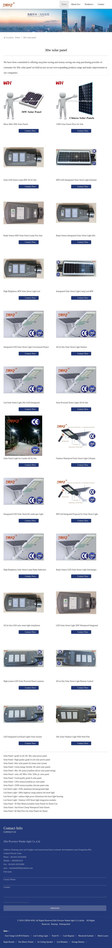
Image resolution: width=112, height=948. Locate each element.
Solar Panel (8, 756)
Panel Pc (55, 936)
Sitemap (54, 924)
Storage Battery (78, 942)
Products (89, 4)
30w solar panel (29, 37)
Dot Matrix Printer (26, 942)
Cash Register (68, 936)
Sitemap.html (64, 924)
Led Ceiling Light (40, 936)
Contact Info (13, 828)
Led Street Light (10, 789)
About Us (75, 4)
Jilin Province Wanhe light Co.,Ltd (67, 920)
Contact (101, 4)
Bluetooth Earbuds (86, 936)
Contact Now (30, 131)
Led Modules (62, 942)
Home (64, 4)
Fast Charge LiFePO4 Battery (17, 936)
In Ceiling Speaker (45, 942)
